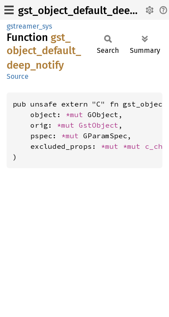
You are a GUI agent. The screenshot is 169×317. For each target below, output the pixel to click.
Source (18, 76)
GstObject (98, 125)
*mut (77, 114)
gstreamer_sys (29, 26)
